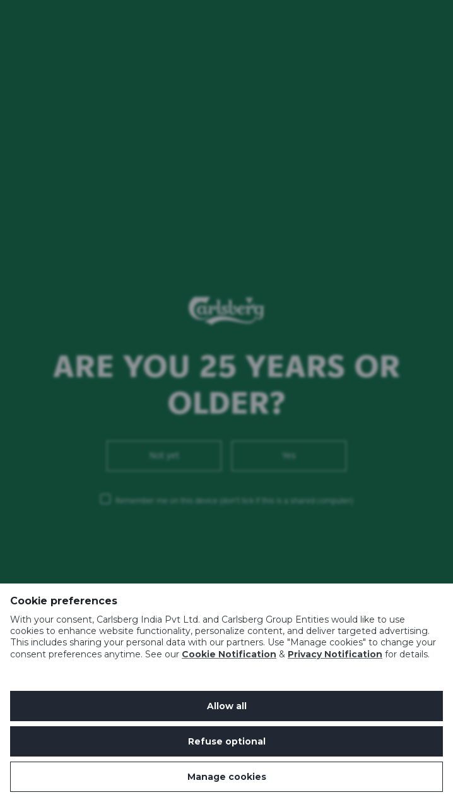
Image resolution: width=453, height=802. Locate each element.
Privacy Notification (335, 654)
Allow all (227, 706)
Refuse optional (227, 741)
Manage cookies (226, 776)
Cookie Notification (229, 654)
